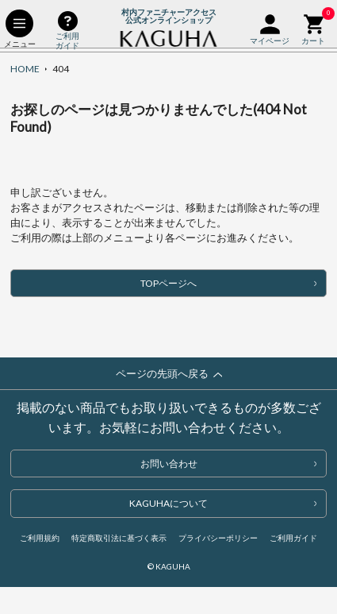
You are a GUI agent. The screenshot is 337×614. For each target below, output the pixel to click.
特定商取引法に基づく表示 (119, 538)
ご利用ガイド (293, 538)
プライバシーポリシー (218, 538)
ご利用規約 (39, 538)
